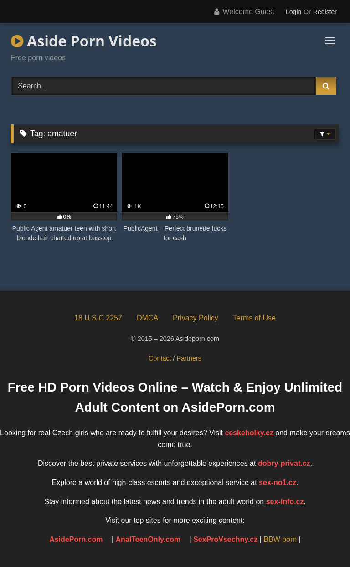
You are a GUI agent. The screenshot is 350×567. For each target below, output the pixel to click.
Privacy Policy (195, 318)
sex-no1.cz (277, 482)
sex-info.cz (285, 501)
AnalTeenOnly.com (148, 539)
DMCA (147, 318)
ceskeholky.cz (249, 433)
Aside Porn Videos (84, 41)
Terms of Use (254, 318)
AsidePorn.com (76, 539)
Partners (189, 358)
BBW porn (280, 539)
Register (325, 11)
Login (293, 11)
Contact (160, 358)
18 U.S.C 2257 (98, 318)
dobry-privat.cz (284, 463)
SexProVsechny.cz (225, 539)
